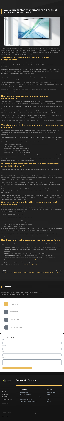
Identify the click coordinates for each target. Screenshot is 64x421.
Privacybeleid (35, 413)
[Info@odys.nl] (6, 304)
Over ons (48, 397)
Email (4, 351)
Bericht (5, 357)
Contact (48, 401)
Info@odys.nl (14, 304)
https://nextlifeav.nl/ (5, 416)
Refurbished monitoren (26, 399)
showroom (48, 261)
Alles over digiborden (25, 394)
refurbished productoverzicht (30, 264)
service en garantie (34, 259)
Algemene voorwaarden (38, 415)
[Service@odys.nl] (6, 327)
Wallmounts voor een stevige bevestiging (30, 397)
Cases (47, 399)
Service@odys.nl (16, 327)
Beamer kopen (24, 392)
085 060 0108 (15, 312)
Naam (4, 339)
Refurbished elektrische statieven (28, 401)
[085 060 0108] (6, 312)
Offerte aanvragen (51, 392)
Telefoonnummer (7, 345)
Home (48, 394)
